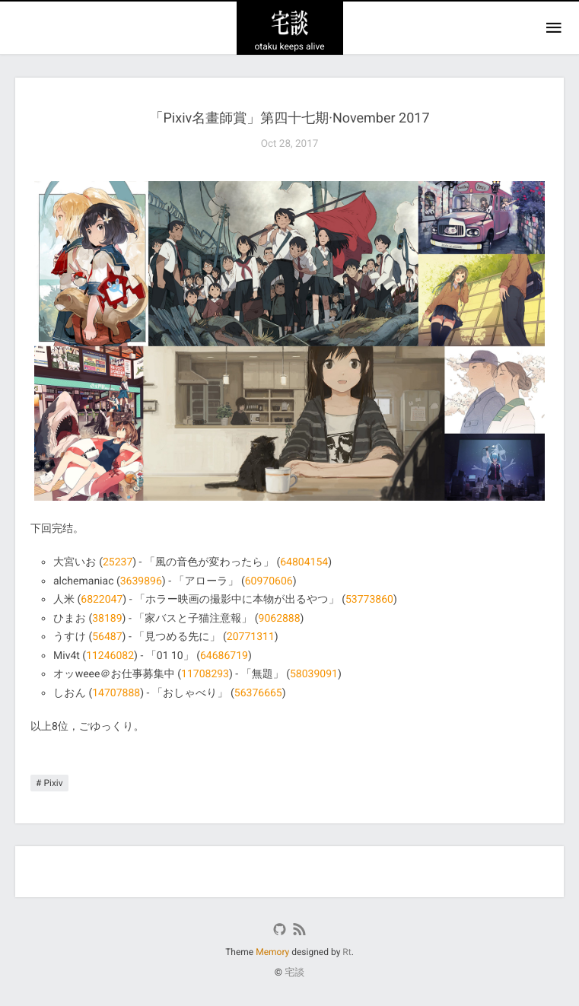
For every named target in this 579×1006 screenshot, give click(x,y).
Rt (346, 952)
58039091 (314, 674)
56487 (107, 637)
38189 (107, 619)
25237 (117, 562)
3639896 (141, 581)
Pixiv (52, 783)
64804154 (304, 562)
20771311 (251, 637)
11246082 (110, 656)
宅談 (294, 973)
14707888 (116, 693)
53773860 (369, 600)
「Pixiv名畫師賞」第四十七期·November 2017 (289, 118)
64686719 (224, 656)
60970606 (269, 581)
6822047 (101, 600)
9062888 (280, 619)
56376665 (258, 693)
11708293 (205, 674)
